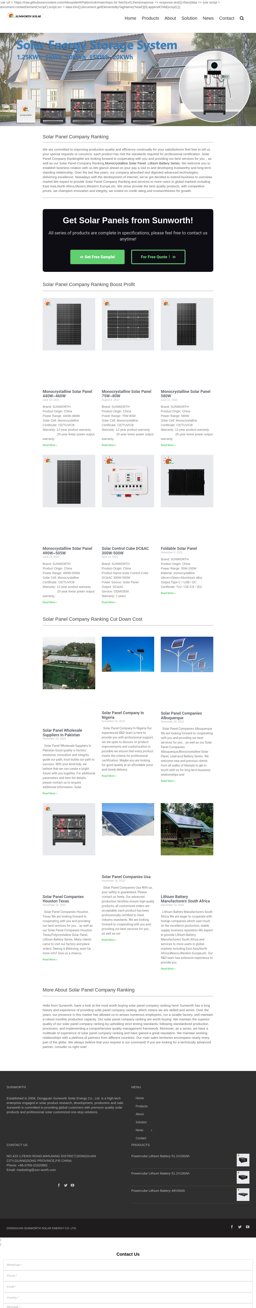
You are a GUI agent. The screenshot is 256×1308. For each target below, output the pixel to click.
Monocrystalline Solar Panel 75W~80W (126, 393)
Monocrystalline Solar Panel (125, 163)
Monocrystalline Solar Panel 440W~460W (67, 393)
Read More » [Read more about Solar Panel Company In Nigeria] (109, 775)
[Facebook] (59, 1185)
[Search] (242, 17)
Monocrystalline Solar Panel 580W (185, 393)
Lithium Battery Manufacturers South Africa (185, 899)
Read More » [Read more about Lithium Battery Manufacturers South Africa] (168, 968)
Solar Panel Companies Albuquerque (181, 715)
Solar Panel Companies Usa (126, 876)
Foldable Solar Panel (179, 548)
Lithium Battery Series (164, 163)
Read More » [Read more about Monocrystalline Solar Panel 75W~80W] (109, 445)
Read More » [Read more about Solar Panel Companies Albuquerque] (168, 780)
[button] (5, 81)
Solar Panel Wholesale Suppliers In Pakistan (62, 732)
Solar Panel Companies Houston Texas (63, 899)
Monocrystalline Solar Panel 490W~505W (67, 550)
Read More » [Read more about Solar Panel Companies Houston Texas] (50, 959)
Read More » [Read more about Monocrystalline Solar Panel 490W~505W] (50, 602)
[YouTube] (72, 1185)
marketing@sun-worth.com (36, 1170)
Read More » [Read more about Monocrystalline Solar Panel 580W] (168, 445)
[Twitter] (65, 1185)
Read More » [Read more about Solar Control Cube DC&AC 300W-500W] (109, 602)
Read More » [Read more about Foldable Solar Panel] (168, 593)
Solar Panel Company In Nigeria (123, 715)
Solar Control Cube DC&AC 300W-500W (125, 550)
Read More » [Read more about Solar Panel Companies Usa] (109, 939)
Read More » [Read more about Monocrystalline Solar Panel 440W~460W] (50, 445)
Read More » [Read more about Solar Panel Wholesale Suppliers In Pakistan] (50, 793)
